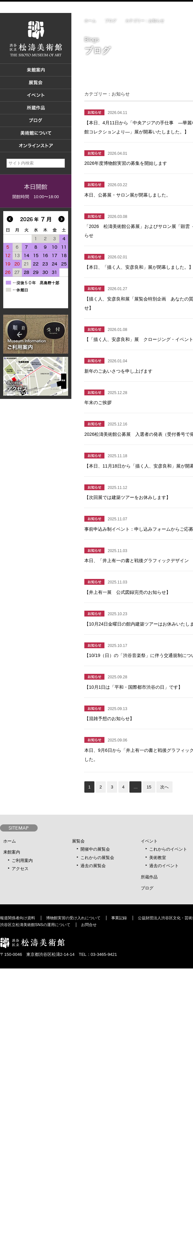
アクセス (20, 868)
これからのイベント (168, 849)
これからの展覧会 (97, 857)
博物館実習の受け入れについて (73, 918)
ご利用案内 (22, 860)
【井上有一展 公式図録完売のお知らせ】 (127, 592)
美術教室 (157, 857)
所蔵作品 (149, 877)
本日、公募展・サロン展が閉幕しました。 (127, 195)
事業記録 (119, 918)
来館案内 (11, 852)
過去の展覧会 (93, 865)
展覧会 (78, 841)
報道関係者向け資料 (17, 918)
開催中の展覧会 (95, 849)
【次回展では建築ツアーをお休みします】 (127, 497)
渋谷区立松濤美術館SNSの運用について (35, 924)
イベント (149, 841)
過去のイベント (164, 865)
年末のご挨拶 (98, 402)
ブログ (110, 20)
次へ (164, 787)
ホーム (90, 20)
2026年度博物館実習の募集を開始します (125, 163)
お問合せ (89, 924)
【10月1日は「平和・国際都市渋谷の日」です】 (133, 687)
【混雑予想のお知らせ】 (109, 718)
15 (149, 787)
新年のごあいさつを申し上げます (118, 371)
